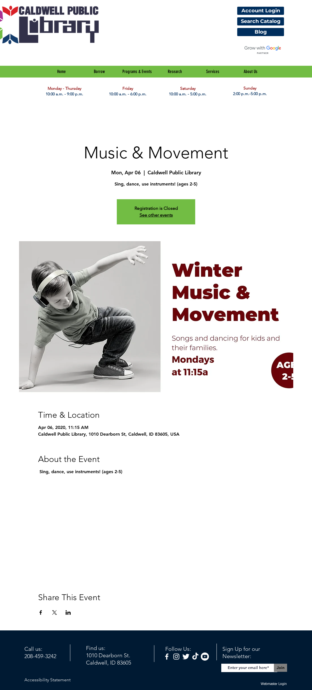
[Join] (280, 668)
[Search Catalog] (260, 21)
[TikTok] (195, 657)
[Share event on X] (54, 612)
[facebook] (167, 657)
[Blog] (260, 32)
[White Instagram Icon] (176, 657)
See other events (156, 215)
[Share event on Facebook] (40, 612)
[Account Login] (260, 11)
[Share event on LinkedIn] (68, 612)
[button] (99, 72)
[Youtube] (205, 657)
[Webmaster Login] (274, 684)
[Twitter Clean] (186, 657)
